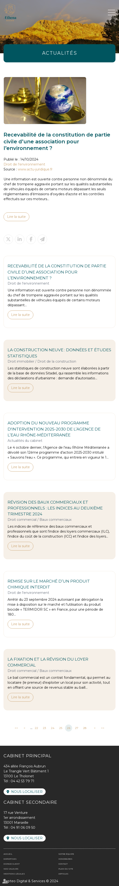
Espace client (12, 864)
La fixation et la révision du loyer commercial (48, 662)
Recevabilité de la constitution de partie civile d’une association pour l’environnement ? (57, 272)
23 (44, 728)
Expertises (10, 859)
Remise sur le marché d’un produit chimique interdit (49, 584)
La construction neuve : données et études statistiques (59, 353)
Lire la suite (16, 217)
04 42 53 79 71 (22, 781)
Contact (63, 864)
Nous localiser (27, 792)
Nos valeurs (11, 869)
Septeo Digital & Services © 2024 (31, 881)
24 (52, 728)
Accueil (8, 854)
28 (85, 728)
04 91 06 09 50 (23, 827)
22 (36, 728)
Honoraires (65, 859)
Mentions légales (14, 874)
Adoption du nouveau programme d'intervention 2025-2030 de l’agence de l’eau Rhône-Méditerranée (54, 429)
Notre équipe (66, 854)
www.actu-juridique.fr (35, 169)
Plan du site (65, 869)
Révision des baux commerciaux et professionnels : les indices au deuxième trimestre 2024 (55, 508)
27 (76, 728)
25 (60, 728)
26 (68, 728)
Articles (63, 874)
